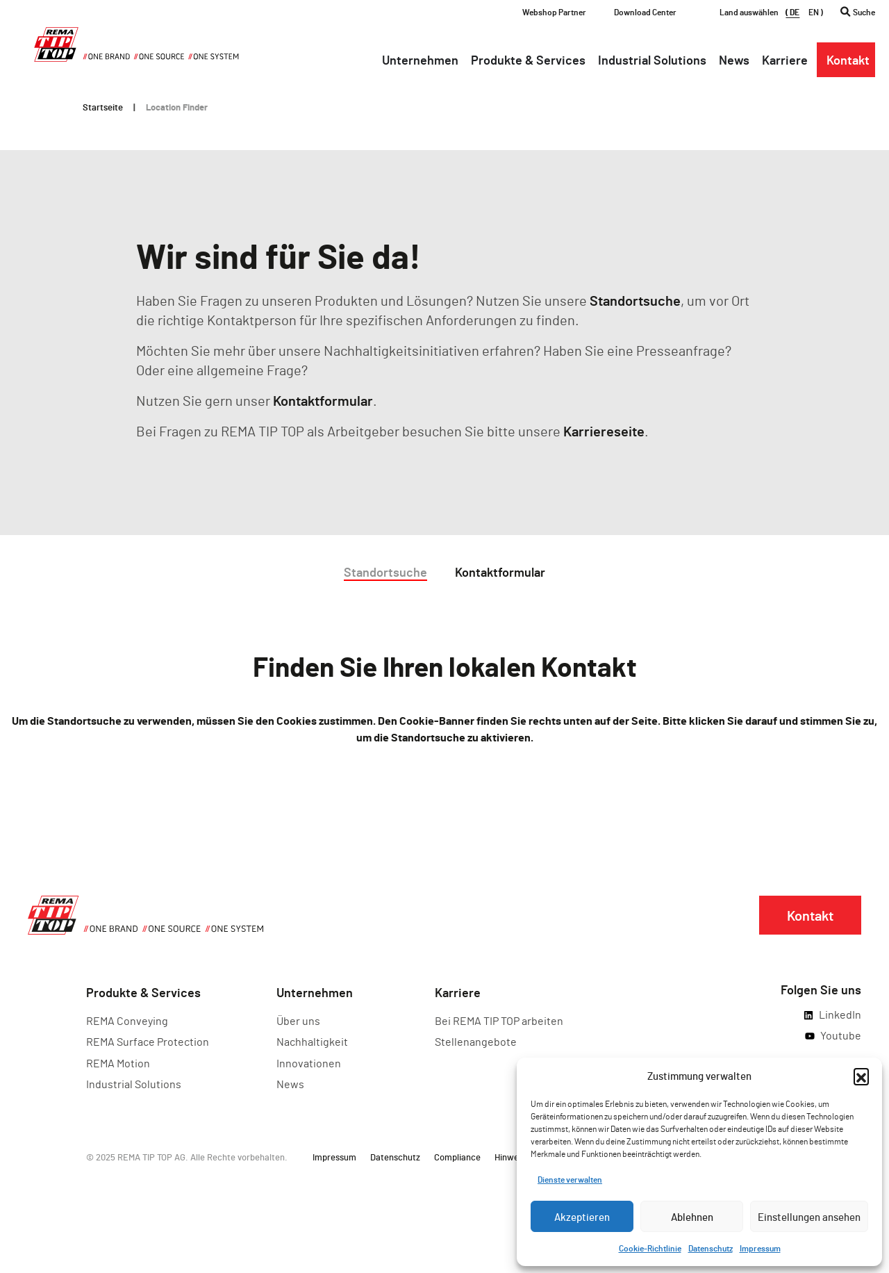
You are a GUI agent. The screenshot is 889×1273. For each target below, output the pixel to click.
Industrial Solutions (133, 1083)
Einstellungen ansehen (809, 1216)
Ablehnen (692, 1216)
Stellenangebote (476, 1041)
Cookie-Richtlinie (650, 1248)
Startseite (103, 107)
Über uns (298, 1020)
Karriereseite (604, 430)
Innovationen (308, 1062)
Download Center (645, 12)
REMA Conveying (127, 1020)
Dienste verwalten (570, 1179)
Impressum (760, 1248)
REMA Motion (118, 1062)
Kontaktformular (323, 400)
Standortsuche (635, 300)
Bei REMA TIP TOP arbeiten (499, 1020)
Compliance (457, 1157)
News (290, 1083)
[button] (861, 1076)
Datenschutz (710, 1248)
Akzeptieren (582, 1216)
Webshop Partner (554, 12)
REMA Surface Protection (147, 1041)
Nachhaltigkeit (312, 1041)
